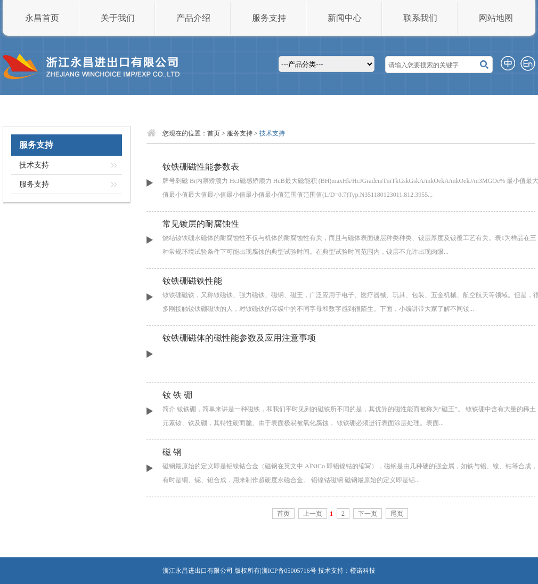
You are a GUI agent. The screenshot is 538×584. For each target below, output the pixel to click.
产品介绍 (193, 17)
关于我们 (118, 17)
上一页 (312, 513)
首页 (213, 133)
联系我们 (420, 17)
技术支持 (34, 165)
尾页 (396, 513)
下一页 (367, 513)
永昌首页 (42, 17)
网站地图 (496, 17)
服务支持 (269, 17)
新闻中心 (345, 17)
